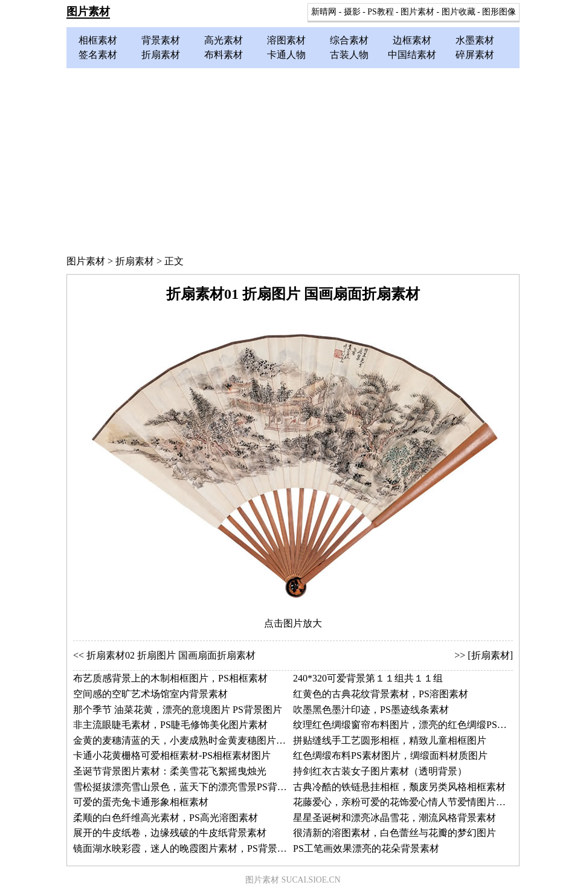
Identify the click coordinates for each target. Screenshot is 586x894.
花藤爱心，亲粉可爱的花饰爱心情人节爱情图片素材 (404, 802)
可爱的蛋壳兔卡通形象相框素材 (140, 802)
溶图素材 (286, 40)
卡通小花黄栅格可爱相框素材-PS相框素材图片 (172, 755)
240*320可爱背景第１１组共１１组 (368, 678)
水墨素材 (475, 40)
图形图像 (499, 11)
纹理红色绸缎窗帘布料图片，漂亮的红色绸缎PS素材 (405, 725)
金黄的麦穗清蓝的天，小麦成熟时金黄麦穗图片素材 (184, 740)
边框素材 (412, 40)
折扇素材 (160, 54)
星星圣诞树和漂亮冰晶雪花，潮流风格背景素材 (394, 818)
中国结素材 (412, 54)
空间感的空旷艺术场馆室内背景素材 (150, 694)
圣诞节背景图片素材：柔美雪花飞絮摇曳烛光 (169, 771)
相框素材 (98, 40)
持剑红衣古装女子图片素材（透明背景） (380, 771)
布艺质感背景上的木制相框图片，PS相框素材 (170, 678)
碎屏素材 (475, 54)
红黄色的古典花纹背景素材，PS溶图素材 (380, 694)
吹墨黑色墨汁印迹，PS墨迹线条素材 (371, 709)
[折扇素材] (490, 655)
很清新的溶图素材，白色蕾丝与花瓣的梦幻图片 (394, 833)
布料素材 (223, 54)
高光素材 (223, 40)
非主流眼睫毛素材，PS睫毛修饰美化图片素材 (170, 725)
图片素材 (88, 11)
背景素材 (160, 40)
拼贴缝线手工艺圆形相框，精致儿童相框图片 (389, 740)
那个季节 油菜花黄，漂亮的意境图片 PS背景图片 (177, 709)
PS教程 (380, 11)
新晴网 (323, 11)
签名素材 (98, 54)
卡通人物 (286, 54)
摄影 (352, 11)
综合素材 (349, 40)
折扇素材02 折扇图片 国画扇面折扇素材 (171, 655)
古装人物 (349, 54)
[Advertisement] (293, 158)
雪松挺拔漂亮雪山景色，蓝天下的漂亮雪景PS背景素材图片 (199, 787)
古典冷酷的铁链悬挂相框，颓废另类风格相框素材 (399, 787)
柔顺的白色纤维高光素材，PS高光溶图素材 (165, 818)
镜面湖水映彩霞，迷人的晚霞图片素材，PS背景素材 (185, 848)
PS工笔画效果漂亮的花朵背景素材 (366, 848)
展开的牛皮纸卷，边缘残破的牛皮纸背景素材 (169, 833)
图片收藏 (458, 11)
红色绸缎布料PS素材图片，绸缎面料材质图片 (390, 755)
